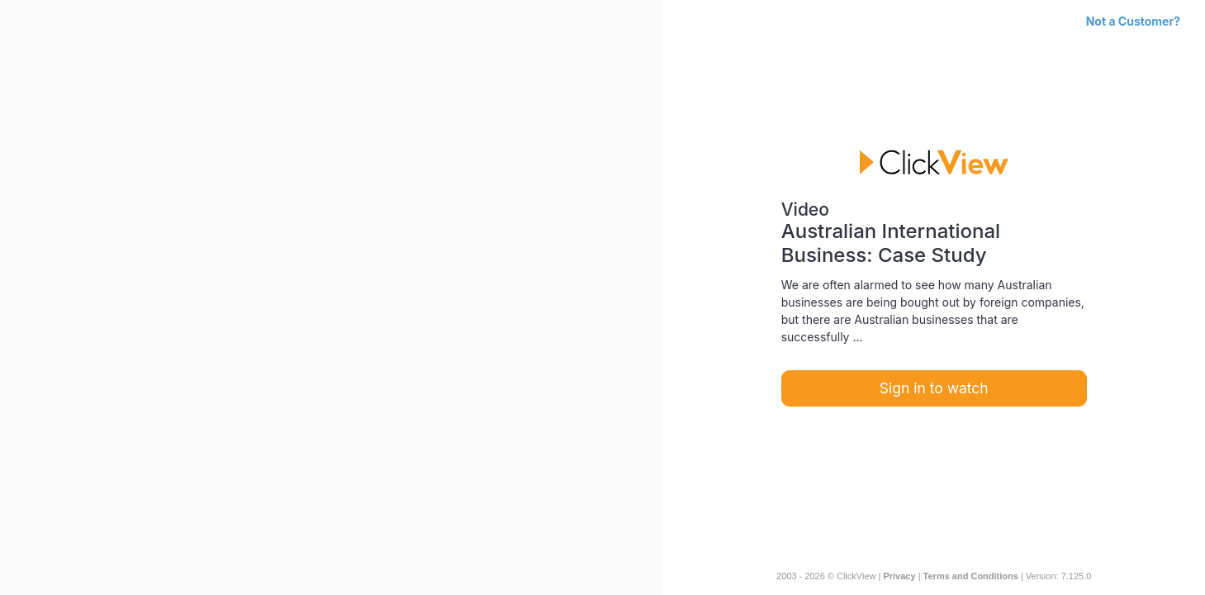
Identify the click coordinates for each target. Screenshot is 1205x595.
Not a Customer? (1133, 21)
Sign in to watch (934, 388)
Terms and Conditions (970, 576)
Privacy (899, 576)
